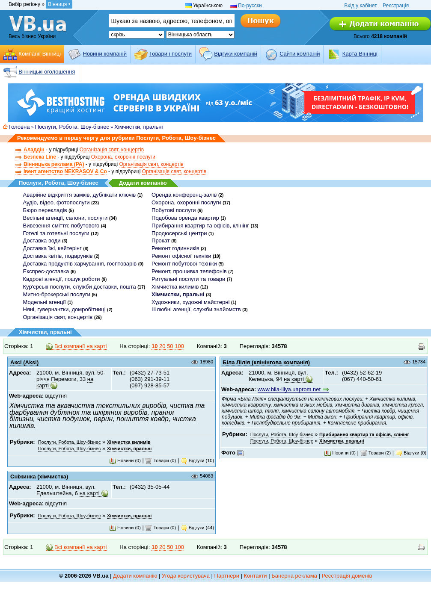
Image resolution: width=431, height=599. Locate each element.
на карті (294, 379)
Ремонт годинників (175, 248)
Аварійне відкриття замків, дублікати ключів (79, 195)
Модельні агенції (44, 302)
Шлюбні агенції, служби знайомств (196, 309)
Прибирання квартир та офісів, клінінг (200, 225)
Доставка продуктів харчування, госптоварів (80, 263)
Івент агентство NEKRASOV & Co (65, 171)
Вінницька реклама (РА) (54, 164)
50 (170, 346)
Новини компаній (105, 53)
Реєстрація (396, 6)
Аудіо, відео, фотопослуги (56, 202)
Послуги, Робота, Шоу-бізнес (72, 127)
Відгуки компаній (235, 53)
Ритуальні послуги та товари (188, 279)
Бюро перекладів (45, 210)
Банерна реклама (294, 575)
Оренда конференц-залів (184, 195)
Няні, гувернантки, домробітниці (64, 309)
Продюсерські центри (179, 233)
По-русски (250, 6)
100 (179, 346)
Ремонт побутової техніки (184, 263)
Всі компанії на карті (76, 346)
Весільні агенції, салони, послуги (65, 218)
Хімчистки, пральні (138, 127)
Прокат (161, 240)
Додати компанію (143, 183)
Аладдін (34, 150)
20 (162, 346)
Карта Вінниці (359, 53)
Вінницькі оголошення (46, 71)
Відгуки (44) (197, 527)
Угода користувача (186, 575)
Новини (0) (125, 460)
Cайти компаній (299, 53)
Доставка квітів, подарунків (58, 256)
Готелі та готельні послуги (56, 233)
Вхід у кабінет (360, 6)
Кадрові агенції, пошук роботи (61, 279)
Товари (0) (160, 460)
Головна (19, 127)
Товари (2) (375, 452)
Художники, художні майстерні (190, 302)
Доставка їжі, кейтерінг (52, 248)
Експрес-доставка (46, 271)
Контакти (255, 575)
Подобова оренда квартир (185, 218)
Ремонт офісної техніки (181, 256)
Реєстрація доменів (347, 575)
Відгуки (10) (197, 460)
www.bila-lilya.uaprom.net (289, 389)
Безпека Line (40, 157)
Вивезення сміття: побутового (61, 225)
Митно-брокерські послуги (56, 294)
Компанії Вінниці (39, 53)
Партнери (226, 575)
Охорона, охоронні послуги (123, 157)
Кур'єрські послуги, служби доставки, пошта (79, 286)
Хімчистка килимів (175, 286)
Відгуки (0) (410, 452)
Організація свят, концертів (112, 150)
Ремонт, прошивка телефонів (189, 271)
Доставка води (42, 240)
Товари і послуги (170, 53)
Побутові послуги (174, 210)
